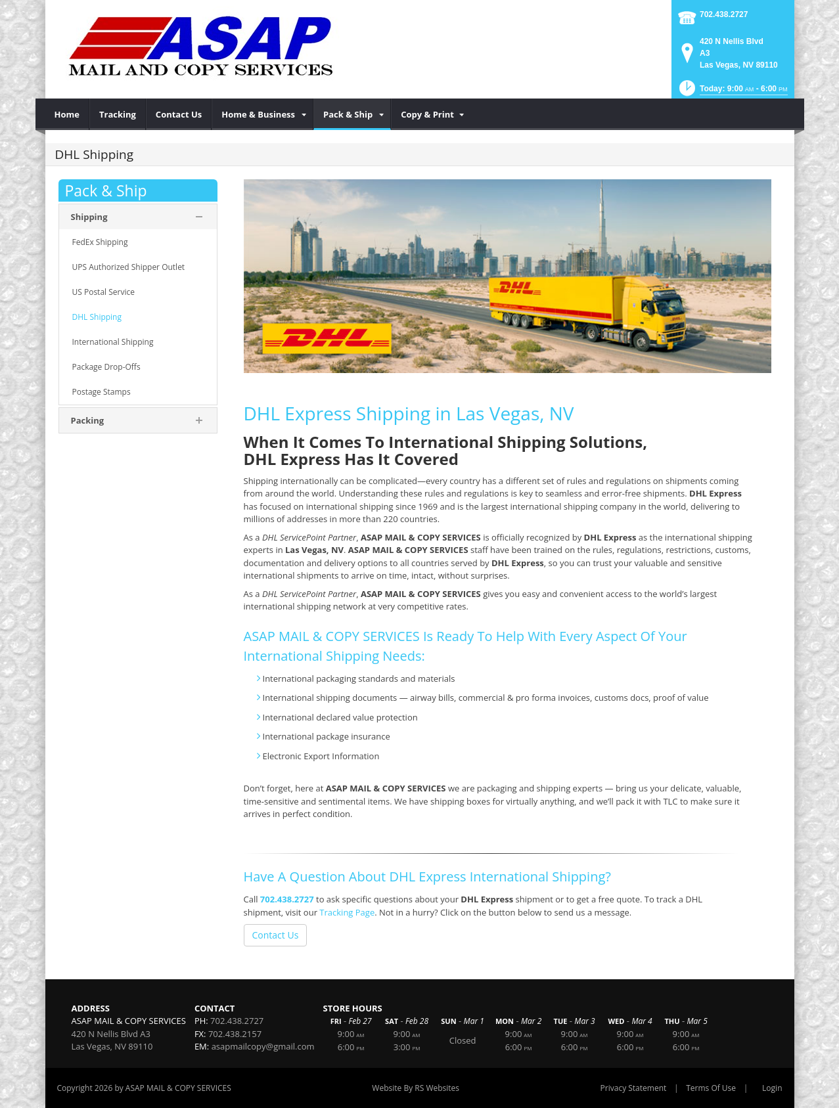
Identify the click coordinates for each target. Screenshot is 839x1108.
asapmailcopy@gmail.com (263, 1046)
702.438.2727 (724, 14)
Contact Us (275, 935)
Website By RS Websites (415, 1088)
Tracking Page (346, 912)
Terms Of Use (711, 1088)
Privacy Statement (634, 1088)
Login (772, 1088)
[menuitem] (67, 114)
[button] (732, 92)
